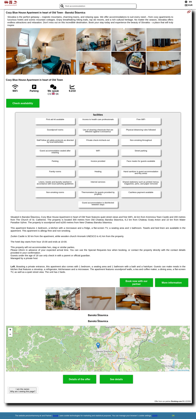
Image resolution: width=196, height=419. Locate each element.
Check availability (22, 103)
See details (116, 379)
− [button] (10, 334)
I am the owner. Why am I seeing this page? (22, 390)
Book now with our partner (136, 282)
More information (172, 282)
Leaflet (171, 370)
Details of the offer (79, 379)
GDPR (154, 416)
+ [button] (10, 330)
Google (55, 416)
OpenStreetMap (183, 370)
